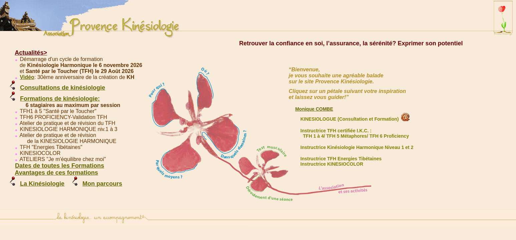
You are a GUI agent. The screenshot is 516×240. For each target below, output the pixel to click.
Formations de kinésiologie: (60, 98)
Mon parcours (102, 183)
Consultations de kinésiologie (62, 87)
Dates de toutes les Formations (59, 165)
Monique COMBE (314, 109)
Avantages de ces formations (56, 172)
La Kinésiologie (42, 183)
